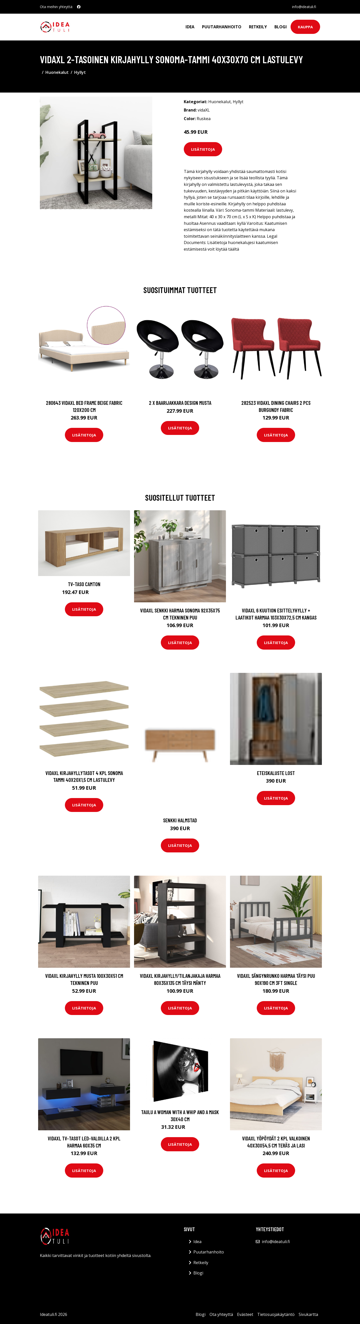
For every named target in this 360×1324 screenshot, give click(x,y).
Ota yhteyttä (221, 1314)
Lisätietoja (203, 149)
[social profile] (79, 7)
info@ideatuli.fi (304, 6)
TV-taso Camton (84, 584)
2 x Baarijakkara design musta (180, 403)
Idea (190, 27)
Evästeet (245, 1314)
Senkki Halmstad (180, 820)
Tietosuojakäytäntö (276, 1314)
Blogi (280, 27)
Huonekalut (57, 72)
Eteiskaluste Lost (276, 773)
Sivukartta (308, 1314)
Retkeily (258, 27)
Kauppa (305, 26)
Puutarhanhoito (221, 27)
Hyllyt (80, 72)
